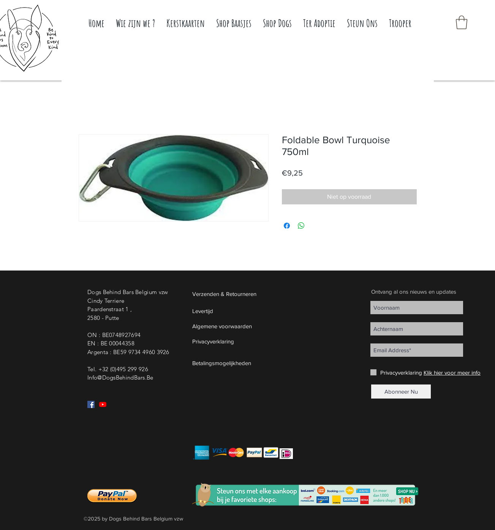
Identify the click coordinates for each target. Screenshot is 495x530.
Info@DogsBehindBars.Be (120, 377)
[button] (461, 22)
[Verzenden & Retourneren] (242, 293)
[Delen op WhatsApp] (301, 225)
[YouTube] (102, 404)
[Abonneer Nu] (401, 391)
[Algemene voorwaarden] (242, 326)
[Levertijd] (242, 310)
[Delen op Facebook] (286, 225)
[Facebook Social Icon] (91, 404)
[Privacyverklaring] (242, 341)
